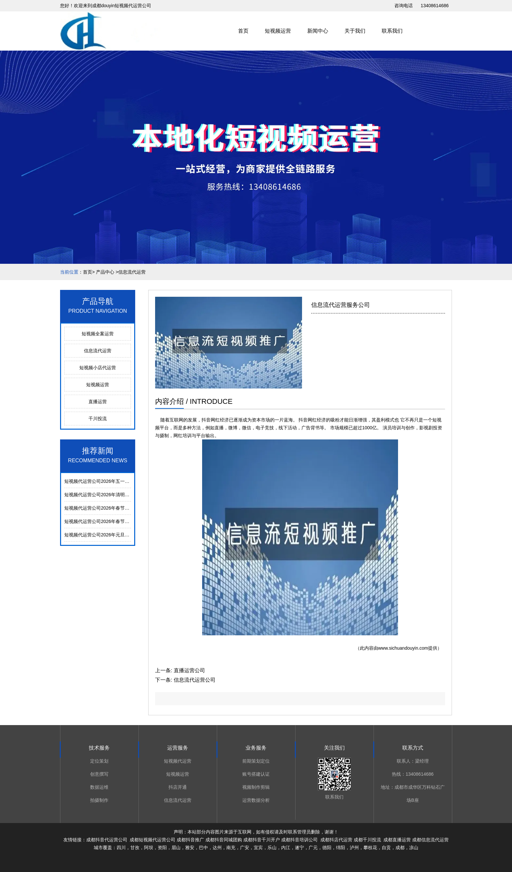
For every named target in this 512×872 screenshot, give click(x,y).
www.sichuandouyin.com (403, 648)
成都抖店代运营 (335, 839)
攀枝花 (370, 847)
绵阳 (340, 847)
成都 (400, 847)
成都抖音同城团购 (223, 839)
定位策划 (99, 761)
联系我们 (392, 31)
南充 (230, 847)
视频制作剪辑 (256, 787)
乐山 (272, 847)
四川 (121, 847)
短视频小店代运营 (97, 367)
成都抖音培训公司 (299, 839)
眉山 (176, 847)
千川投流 (97, 418)
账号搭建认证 (256, 774)
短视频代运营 (177, 761)
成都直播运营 (397, 839)
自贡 (386, 847)
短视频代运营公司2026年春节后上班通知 (106, 508)
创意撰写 (99, 774)
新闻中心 (317, 31)
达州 (217, 847)
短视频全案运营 (98, 333)
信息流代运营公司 (195, 680)
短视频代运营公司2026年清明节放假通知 (106, 494)
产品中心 (105, 272)
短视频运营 (278, 31)
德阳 (326, 847)
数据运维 (99, 787)
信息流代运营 (97, 350)
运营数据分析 (256, 800)
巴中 (203, 847)
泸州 (354, 847)
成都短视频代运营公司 (152, 839)
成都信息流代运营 (430, 839)
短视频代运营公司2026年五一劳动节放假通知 (110, 481)
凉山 (413, 847)
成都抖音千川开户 (261, 839)
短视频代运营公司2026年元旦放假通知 (103, 534)
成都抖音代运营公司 (106, 839)
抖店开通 (177, 787)
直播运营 (97, 401)
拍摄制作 (99, 800)
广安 (244, 847)
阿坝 (148, 847)
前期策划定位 (256, 761)
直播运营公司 (189, 670)
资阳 (162, 847)
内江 (285, 847)
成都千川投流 (367, 839)
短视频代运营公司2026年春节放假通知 (103, 521)
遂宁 (299, 847)
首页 (243, 31)
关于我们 (354, 31)
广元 (313, 847)
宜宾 (258, 847)
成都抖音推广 (190, 839)
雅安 (189, 847)
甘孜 (134, 847)
